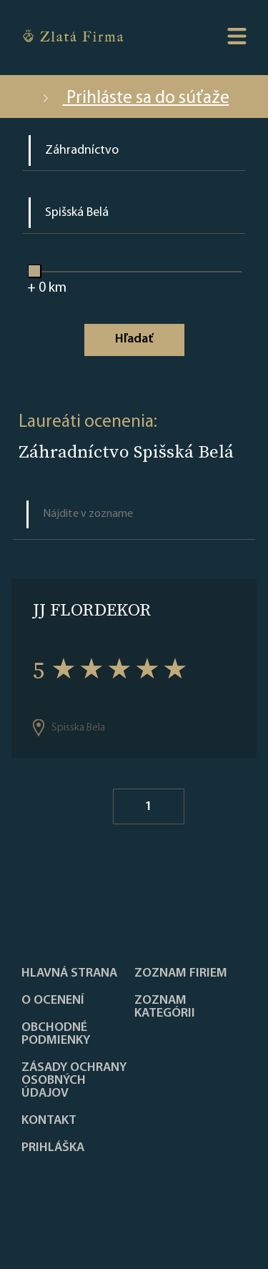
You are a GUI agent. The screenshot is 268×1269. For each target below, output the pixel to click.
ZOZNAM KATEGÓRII (164, 1007)
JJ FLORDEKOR (92, 609)
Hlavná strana (69, 973)
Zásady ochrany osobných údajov (73, 1081)
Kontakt (48, 1121)
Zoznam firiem (180, 973)
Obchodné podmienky (55, 1034)
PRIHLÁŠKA (52, 1148)
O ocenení (52, 1000)
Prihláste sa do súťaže (134, 98)
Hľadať (134, 339)
